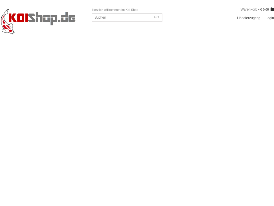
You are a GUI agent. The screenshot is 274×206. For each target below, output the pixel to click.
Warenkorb (249, 9)
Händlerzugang (248, 18)
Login (270, 18)
